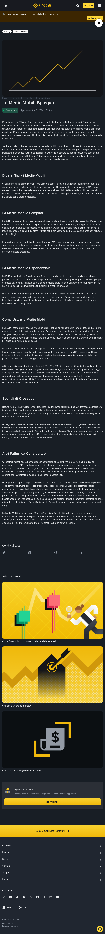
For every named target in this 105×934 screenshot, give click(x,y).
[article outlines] (99, 23)
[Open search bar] (76, 5)
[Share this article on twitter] (4, 552)
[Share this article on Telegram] (55, 552)
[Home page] (42, 5)
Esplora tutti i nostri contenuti (52, 831)
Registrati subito (52, 802)
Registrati (88, 5)
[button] (99, 5)
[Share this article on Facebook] (29, 552)
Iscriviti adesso (94, 18)
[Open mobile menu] (99, 5)
